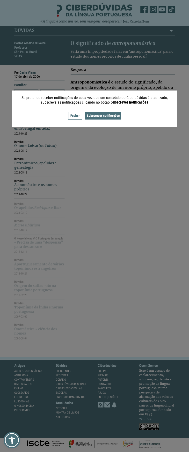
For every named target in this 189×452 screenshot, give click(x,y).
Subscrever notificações (103, 115)
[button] (12, 440)
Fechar (75, 115)
